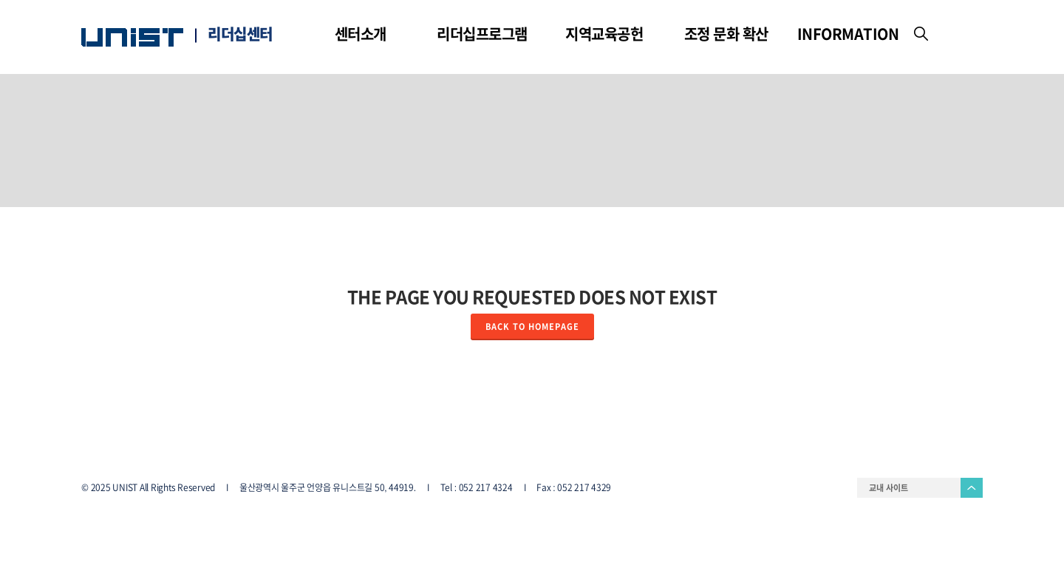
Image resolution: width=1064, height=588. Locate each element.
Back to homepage (532, 326)
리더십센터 (240, 34)
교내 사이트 (888, 488)
